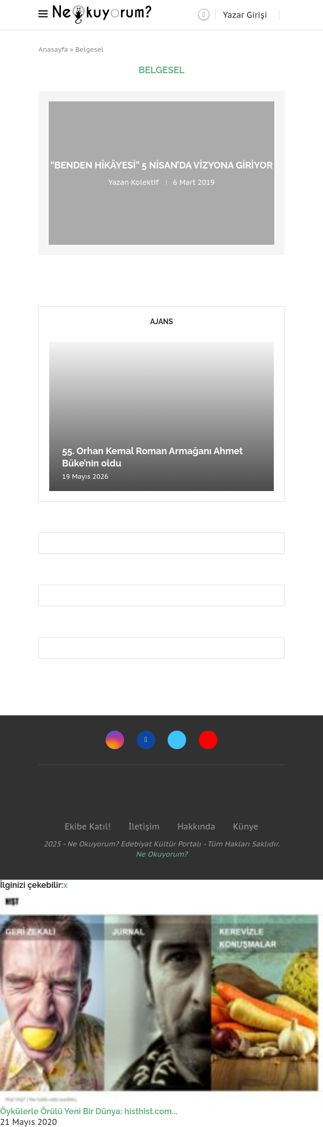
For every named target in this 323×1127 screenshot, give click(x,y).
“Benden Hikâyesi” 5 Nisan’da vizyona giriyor (161, 165)
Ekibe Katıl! (87, 826)
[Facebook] (146, 740)
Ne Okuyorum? (162, 854)
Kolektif (144, 182)
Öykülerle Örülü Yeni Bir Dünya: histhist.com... (88, 1111)
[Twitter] (177, 740)
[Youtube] (208, 740)
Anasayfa (53, 49)
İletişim (143, 826)
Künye (245, 826)
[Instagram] (115, 740)
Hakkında (196, 826)
